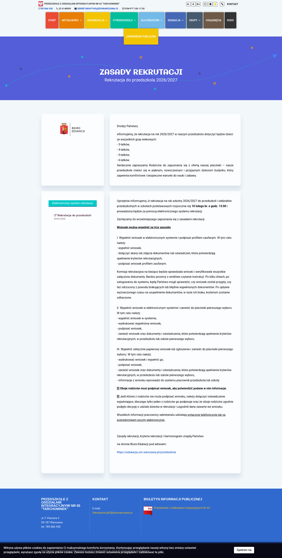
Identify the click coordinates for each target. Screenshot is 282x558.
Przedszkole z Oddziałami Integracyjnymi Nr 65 (182, 507)
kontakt (232, 4)
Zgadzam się (244, 550)
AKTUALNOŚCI (70, 20)
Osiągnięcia (213, 20)
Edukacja (174, 20)
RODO (230, 20)
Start (52, 20)
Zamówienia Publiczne (141, 36)
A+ (198, 4)
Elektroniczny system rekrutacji (72, 203)
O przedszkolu (122, 20)
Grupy (193, 20)
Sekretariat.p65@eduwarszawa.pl (97, 8)
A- (188, 4)
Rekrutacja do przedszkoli (72, 217)
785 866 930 (46, 8)
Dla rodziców (150, 20)
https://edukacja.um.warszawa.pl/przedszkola (146, 452)
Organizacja (95, 20)
